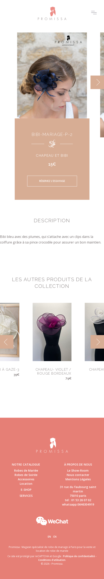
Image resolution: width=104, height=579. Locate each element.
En (49, 536)
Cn (54, 536)
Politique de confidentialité (79, 556)
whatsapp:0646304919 (78, 504)
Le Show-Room (78, 470)
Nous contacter (78, 475)
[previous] (6, 342)
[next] (97, 82)
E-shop (26, 490)
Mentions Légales (78, 479)
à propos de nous (78, 464)
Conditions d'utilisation (51, 560)
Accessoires (26, 479)
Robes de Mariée (26, 470)
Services (26, 496)
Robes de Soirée (26, 475)
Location (26, 484)
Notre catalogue (26, 464)
